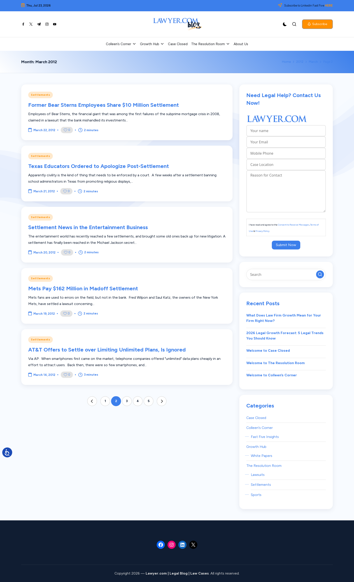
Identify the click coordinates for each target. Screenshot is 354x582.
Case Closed (256, 418)
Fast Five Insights (265, 437)
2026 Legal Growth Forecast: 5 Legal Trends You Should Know (285, 335)
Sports (256, 495)
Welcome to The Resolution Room (275, 363)
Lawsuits (258, 475)
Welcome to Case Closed (268, 350)
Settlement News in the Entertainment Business (88, 227)
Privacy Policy (262, 231)
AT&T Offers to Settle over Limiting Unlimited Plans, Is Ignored (107, 349)
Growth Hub (256, 447)
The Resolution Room (264, 465)
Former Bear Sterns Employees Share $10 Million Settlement (103, 105)
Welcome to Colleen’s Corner (271, 375)
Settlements (40, 94)
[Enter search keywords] (286, 274)
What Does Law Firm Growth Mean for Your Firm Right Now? (283, 318)
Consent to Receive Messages (293, 224)
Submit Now (286, 245)
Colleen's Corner (259, 428)
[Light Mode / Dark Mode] (285, 24)
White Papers (261, 456)
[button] (317, 24)
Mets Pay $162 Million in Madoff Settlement (83, 288)
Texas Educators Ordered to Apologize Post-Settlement (98, 166)
